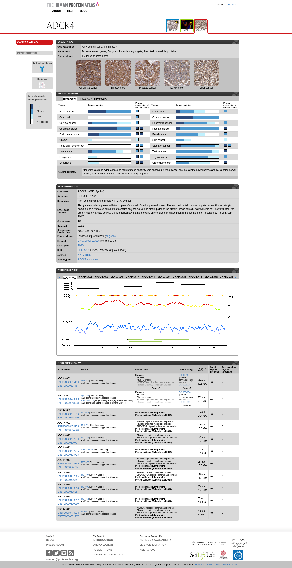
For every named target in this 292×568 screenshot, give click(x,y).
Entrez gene (63, 246)
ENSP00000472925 (68, 476)
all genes (111, 236)
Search (219, 5)
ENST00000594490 (68, 417)
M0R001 (85, 487)
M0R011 (85, 511)
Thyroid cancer (160, 157)
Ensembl (61, 241)
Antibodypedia (64, 260)
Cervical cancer (67, 123)
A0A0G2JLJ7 (87, 450)
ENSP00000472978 (68, 439)
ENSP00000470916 (68, 512)
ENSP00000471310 (68, 414)
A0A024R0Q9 (87, 400)
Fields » (232, 4)
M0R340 (85, 438)
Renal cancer (159, 134)
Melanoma (158, 111)
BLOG (84, 10)
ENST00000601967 (68, 516)
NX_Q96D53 (85, 254)
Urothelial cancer (161, 162)
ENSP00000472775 (68, 451)
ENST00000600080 (68, 503)
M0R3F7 (85, 462)
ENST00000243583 (68, 403)
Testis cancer (159, 151)
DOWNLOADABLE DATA (108, 554)
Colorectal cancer (68, 128)
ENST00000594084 (68, 467)
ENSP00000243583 (68, 399)
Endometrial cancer (69, 134)
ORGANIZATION (103, 544)
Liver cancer (66, 151)
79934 (81, 245)
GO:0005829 (184, 402)
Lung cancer (66, 157)
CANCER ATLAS (27, 42)
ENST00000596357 (68, 479)
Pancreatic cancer (162, 123)
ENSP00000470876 (68, 426)
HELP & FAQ (147, 549)
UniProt (61, 250)
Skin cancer (158, 140)
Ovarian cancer (160, 117)
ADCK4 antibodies (88, 259)
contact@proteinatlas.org (62, 559)
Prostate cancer (161, 128)
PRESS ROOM (55, 544)
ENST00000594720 (68, 430)
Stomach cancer (161, 145)
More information (204, 564)
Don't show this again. (226, 564)
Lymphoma (65, 162)
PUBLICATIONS (102, 549)
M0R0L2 (85, 412)
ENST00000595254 (68, 491)
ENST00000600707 (68, 442)
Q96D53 (82, 250)
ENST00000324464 (68, 385)
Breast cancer (66, 111)
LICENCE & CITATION (153, 544)
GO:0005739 (184, 385)
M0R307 (85, 475)
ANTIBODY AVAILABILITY (156, 539)
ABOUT (56, 10)
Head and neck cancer (71, 145)
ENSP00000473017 (68, 500)
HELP (70, 10)
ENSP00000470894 (68, 488)
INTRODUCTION (103, 539)
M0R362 (85, 499)
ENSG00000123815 (89, 240)
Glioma (63, 140)
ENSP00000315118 (68, 382)
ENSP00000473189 (68, 463)
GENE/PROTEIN (27, 53)
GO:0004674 (184, 375)
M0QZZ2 (85, 425)
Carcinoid (64, 117)
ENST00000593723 (68, 454)
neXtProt (61, 255)
